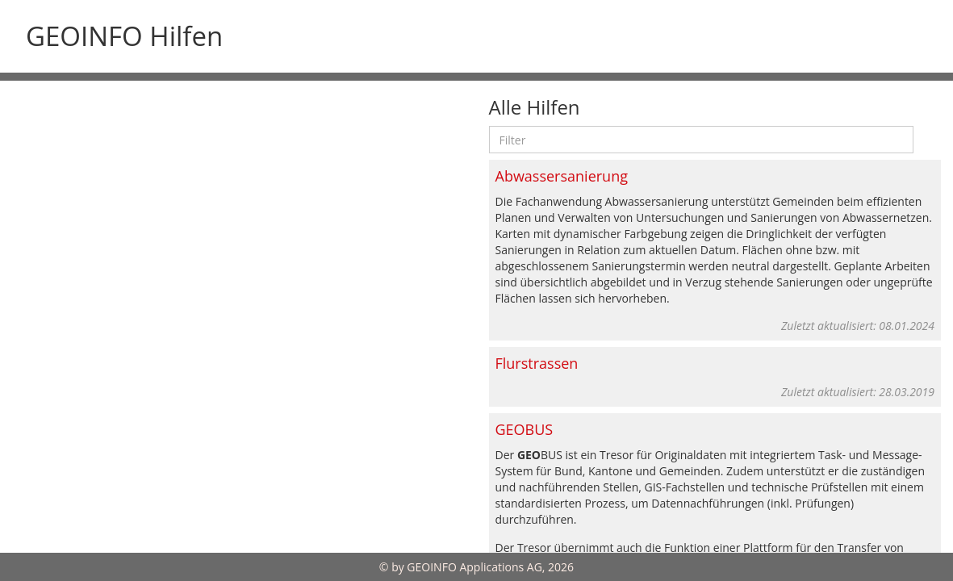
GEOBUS (524, 429)
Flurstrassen (537, 363)
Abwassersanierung (561, 176)
